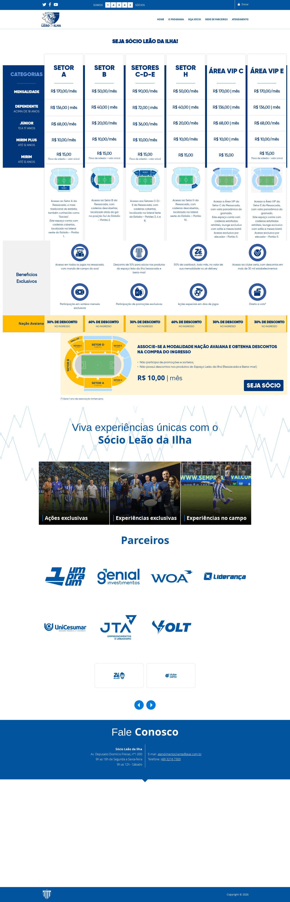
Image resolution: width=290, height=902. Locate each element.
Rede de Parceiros (216, 19)
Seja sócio (194, 19)
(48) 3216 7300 (171, 763)
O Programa (176, 19)
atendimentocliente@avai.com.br (180, 758)
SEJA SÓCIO (264, 389)
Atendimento (240, 19)
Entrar (242, 5)
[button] (139, 709)
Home (160, 19)
